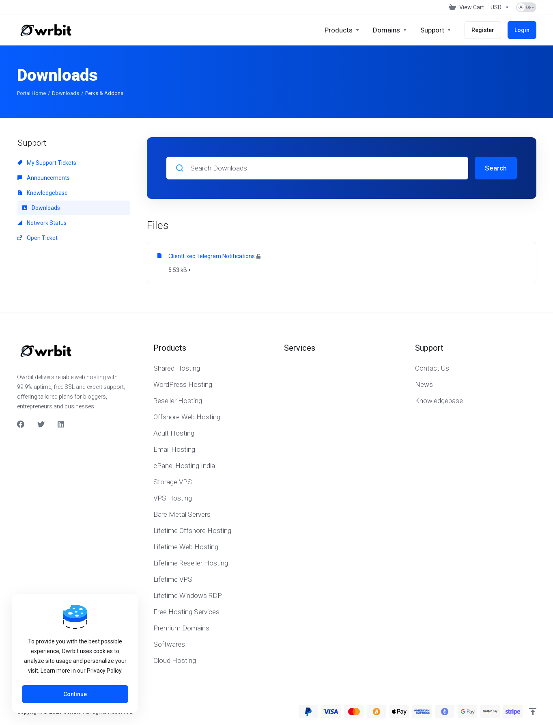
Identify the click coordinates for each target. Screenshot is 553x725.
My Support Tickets (46, 163)
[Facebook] (21, 425)
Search (496, 168)
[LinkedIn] (61, 425)
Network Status (42, 223)
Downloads (65, 93)
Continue (75, 694)
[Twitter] (41, 425)
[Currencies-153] (500, 7)
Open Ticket (37, 238)
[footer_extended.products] (342, 30)
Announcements (43, 178)
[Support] (436, 30)
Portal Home (31, 93)
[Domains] (390, 30)
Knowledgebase (42, 193)
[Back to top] (533, 712)
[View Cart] (466, 7)
